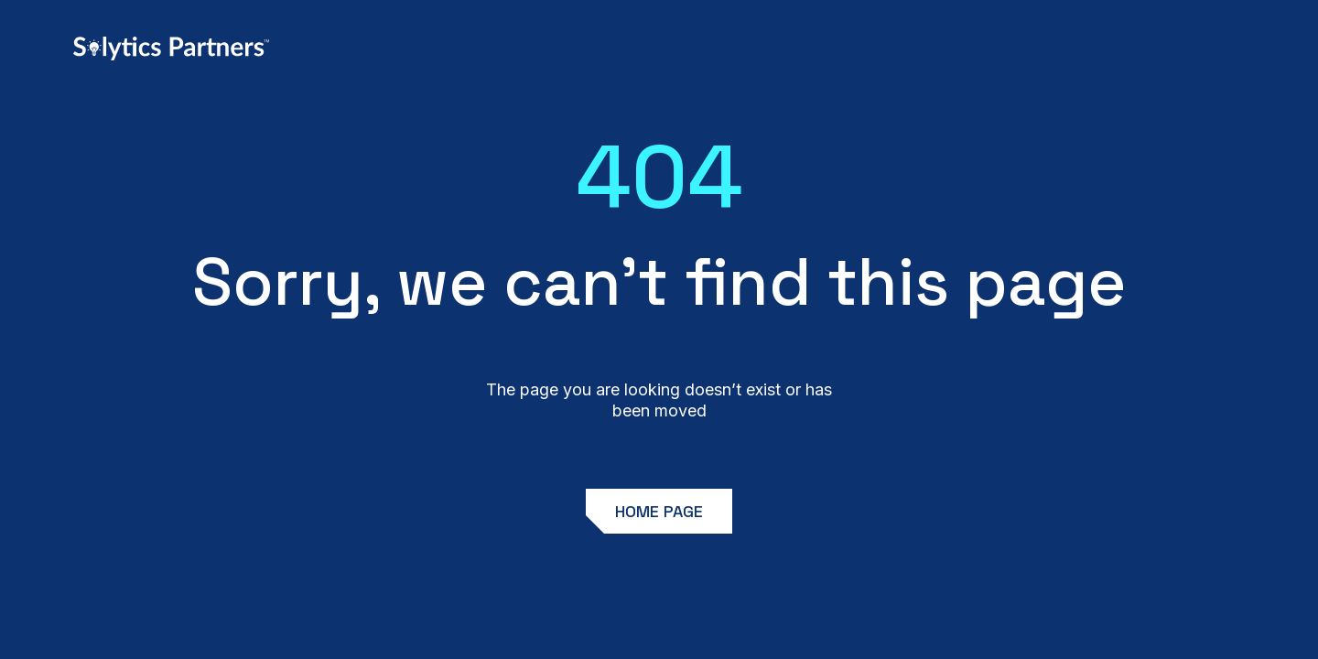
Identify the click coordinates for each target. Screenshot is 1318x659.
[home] (171, 48)
